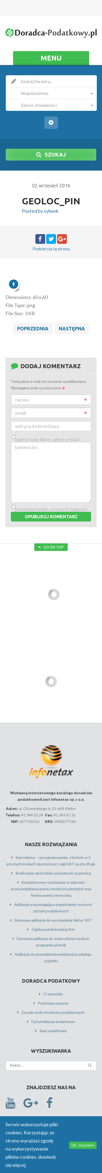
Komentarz (26, 447)
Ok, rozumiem (83, 1145)
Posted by (40, 211)
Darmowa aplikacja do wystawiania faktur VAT (53, 920)
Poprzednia (32, 328)
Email (51, 413)
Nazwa (51, 399)
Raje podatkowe (53, 1030)
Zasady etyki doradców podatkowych (53, 1012)
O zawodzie (53, 994)
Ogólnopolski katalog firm (53, 929)
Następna (72, 328)
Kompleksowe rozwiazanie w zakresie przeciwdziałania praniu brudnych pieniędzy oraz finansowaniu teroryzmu (51, 889)
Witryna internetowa (37, 426)
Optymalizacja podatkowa (53, 1021)
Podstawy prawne (53, 1003)
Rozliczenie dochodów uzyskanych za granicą (53, 873)
